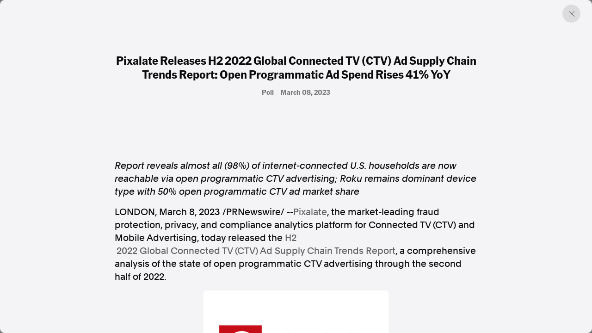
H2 (290, 237)
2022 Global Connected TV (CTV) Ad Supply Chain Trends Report (256, 250)
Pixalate (310, 211)
